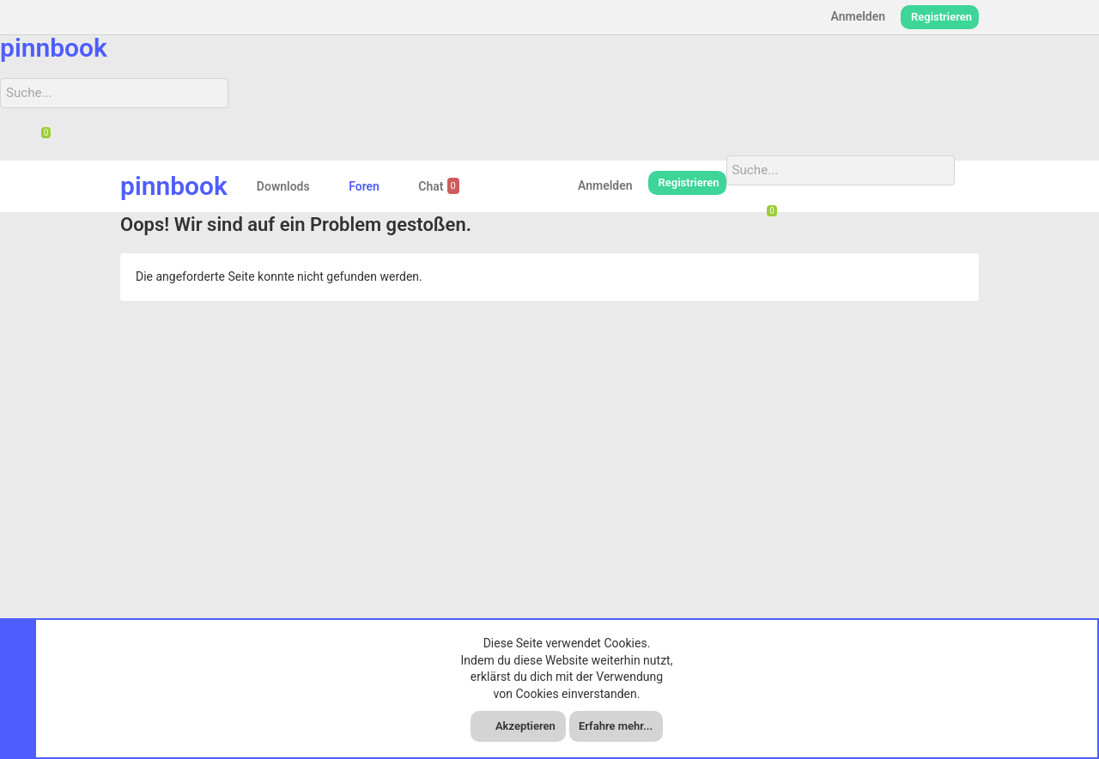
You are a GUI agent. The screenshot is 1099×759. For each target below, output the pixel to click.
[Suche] (104, 92)
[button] (323, 184)
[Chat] (39, 136)
